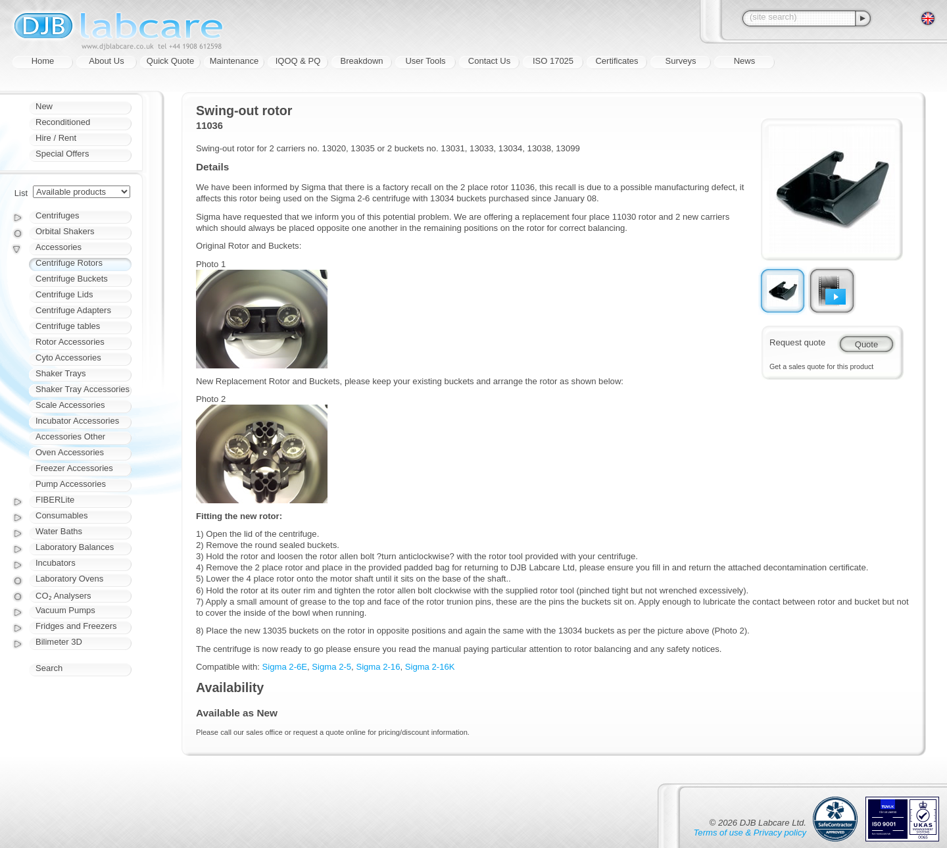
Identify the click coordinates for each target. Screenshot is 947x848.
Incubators (56, 563)
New (44, 106)
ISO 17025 (553, 61)
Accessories (59, 247)
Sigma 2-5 (331, 667)
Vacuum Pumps (65, 610)
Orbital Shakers (65, 231)
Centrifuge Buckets (72, 279)
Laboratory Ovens (69, 579)
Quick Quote (170, 61)
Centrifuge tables (68, 326)
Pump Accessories (71, 484)
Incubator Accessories (77, 421)
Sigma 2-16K (430, 667)
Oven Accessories (70, 452)
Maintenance (234, 61)
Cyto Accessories (68, 357)
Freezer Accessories (74, 468)
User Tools (425, 61)
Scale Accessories (70, 405)
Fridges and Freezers (76, 626)
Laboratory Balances (75, 547)
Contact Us (489, 61)
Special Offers (62, 154)
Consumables (62, 515)
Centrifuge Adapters (73, 310)
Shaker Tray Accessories (83, 389)
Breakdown (361, 61)
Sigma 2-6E (285, 667)
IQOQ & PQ (298, 61)
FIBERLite (55, 500)
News (745, 61)
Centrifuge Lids (64, 294)
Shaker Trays (61, 373)
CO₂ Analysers (63, 596)
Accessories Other (70, 436)
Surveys (681, 61)
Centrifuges (57, 215)
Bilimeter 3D (59, 642)
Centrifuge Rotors (69, 263)
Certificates (616, 61)
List (21, 193)
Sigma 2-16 (378, 667)
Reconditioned (63, 122)
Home (43, 61)
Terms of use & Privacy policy (750, 832)
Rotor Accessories (70, 342)
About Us (106, 61)
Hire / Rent (56, 138)
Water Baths (59, 531)
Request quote (797, 342)
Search (49, 668)
